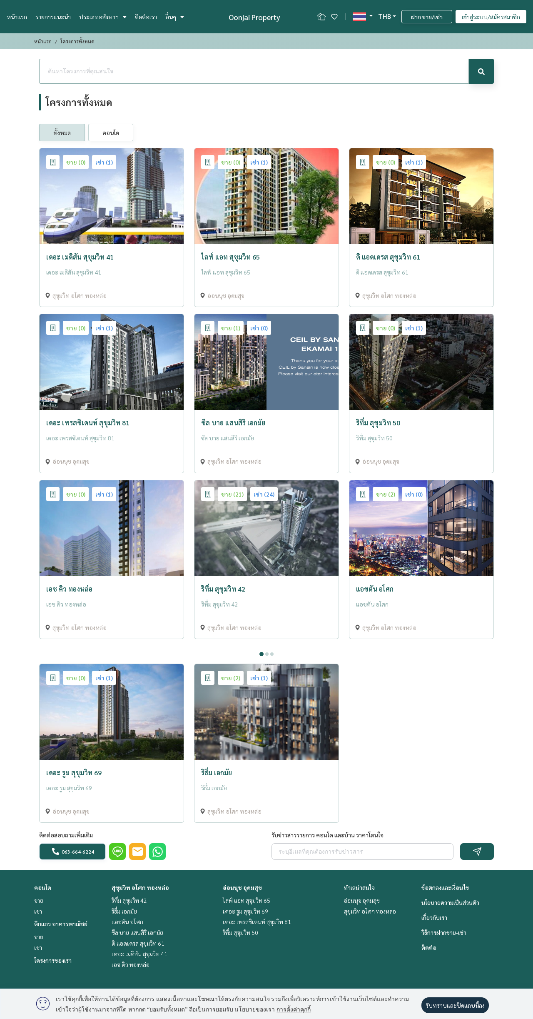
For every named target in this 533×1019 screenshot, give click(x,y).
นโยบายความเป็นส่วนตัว (450, 902)
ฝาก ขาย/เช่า (427, 16)
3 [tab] (272, 654)
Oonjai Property (254, 17)
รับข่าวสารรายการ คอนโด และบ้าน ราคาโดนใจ (327, 835)
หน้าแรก (17, 16)
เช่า (38, 911)
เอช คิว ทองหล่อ (130, 964)
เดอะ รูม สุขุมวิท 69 (245, 911)
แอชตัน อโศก (127, 921)
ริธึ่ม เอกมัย (124, 911)
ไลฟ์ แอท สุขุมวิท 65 (246, 900)
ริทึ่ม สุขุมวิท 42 (129, 900)
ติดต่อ (428, 947)
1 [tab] (261, 654)
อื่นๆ (174, 16)
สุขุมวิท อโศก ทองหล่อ (140, 887)
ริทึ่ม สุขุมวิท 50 (240, 932)
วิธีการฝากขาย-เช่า (443, 932)
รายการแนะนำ (53, 16)
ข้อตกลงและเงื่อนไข (445, 887)
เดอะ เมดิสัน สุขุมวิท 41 (139, 953)
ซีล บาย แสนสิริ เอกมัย (137, 932)
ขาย (38, 900)
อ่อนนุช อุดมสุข (242, 887)
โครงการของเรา (53, 960)
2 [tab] (267, 654)
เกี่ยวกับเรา (434, 917)
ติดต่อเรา (146, 16)
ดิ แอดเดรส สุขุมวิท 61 (138, 943)
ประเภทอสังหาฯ (103, 16)
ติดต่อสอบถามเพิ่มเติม (66, 835)
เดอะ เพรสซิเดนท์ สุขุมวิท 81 (257, 921)
